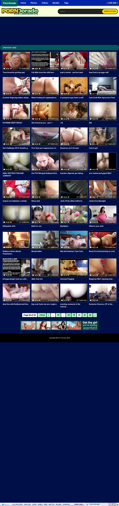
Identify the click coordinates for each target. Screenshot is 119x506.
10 (58, 315)
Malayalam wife (9, 226)
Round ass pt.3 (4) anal (69, 148)
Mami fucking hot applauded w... (44, 98)
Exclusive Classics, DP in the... (101, 304)
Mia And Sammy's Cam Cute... (72, 251)
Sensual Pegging (67, 279)
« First (42, 315)
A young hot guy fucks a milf (71, 98)
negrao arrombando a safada (15, 201)
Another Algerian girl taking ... (72, 173)
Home (23, 3)
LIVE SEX (112, 3)
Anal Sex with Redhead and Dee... (16, 304)
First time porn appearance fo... (44, 148)
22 (90, 315)
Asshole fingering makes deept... (16, 98)
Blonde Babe (36, 251)
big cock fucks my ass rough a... (44, 304)
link (117, 472)
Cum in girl (93, 148)
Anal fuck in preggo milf (99, 72)
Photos (34, 3)
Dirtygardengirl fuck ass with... (15, 279)
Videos (45, 3)
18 (68, 315)
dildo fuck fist (37, 279)
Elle (90, 123)
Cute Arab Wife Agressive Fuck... (102, 98)
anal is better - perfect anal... (72, 72)
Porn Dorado (9, 3)
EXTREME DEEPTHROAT (12, 123)
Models (56, 3)
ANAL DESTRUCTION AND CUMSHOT (13, 174)
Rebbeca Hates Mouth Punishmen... (12, 252)
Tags (66, 3)
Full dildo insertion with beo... (43, 72)
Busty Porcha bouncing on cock (102, 251)
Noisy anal (35, 201)
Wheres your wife (96, 226)
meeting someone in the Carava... (70, 305)
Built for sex (36, 226)
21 (85, 315)
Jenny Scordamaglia (97, 201)
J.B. (61, 123)
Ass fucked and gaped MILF (100, 173)
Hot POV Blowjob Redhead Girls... (44, 173)
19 (74, 315)
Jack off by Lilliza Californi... (71, 201)
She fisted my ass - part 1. (42, 123)
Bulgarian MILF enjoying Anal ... (101, 279)
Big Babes (64, 226)
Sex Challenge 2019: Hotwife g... (16, 148)
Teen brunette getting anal (14, 72)
